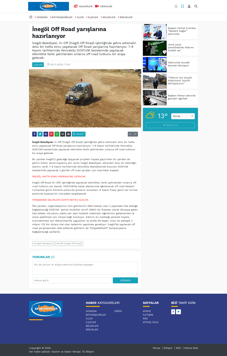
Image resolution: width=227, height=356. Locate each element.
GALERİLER (83, 6)
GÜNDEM (41, 17)
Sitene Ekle (151, 322)
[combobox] (183, 116)
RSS (145, 318)
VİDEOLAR (103, 6)
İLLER (79, 17)
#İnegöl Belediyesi (43, 243)
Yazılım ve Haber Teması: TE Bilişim (73, 351)
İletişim (148, 314)
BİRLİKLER (125, 17)
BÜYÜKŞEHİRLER (61, 17)
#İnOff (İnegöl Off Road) (69, 243)
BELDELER (108, 17)
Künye (147, 311)
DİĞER (118, 311)
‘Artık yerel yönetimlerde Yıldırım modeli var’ (181, 47)
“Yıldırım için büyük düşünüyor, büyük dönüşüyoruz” (180, 80)
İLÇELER (92, 17)
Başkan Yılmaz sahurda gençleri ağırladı (182, 97)
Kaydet (78, 134)
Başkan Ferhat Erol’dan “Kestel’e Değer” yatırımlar (182, 31)
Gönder (125, 280)
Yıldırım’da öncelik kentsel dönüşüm (179, 64)
